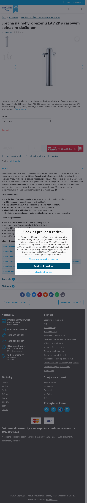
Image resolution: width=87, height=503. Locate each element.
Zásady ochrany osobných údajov (43, 259)
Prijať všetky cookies (43, 266)
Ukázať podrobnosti (43, 272)
